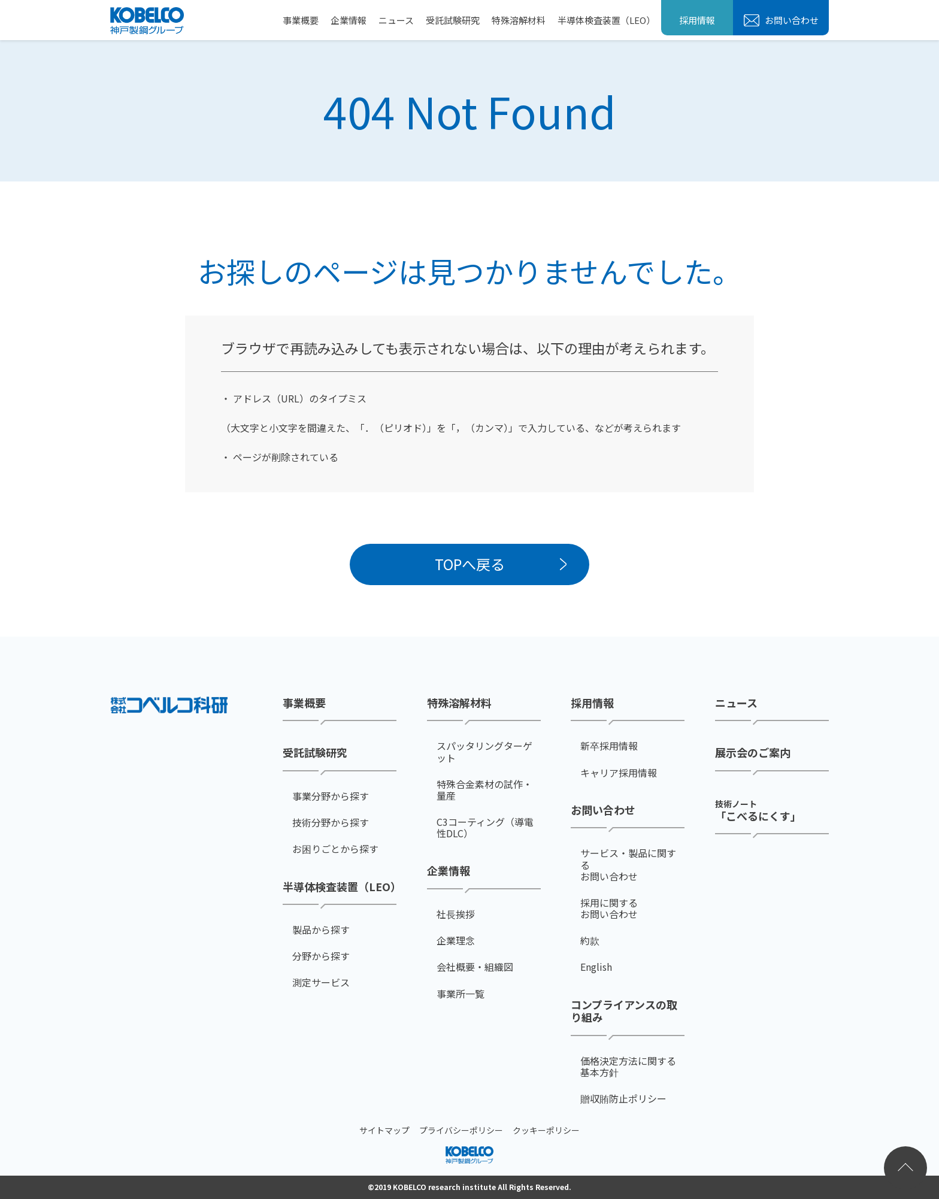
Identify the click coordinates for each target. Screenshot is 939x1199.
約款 (589, 940)
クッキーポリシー (546, 1130)
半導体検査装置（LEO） (606, 20)
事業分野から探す (330, 796)
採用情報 (697, 20)
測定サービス (321, 982)
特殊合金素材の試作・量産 (484, 790)
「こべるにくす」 (758, 810)
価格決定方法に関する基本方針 (628, 1066)
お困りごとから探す (335, 849)
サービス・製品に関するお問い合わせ (628, 864)
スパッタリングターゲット (484, 751)
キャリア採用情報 (618, 773)
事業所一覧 (460, 994)
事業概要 (301, 20)
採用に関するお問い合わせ (609, 908)
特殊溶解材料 (519, 20)
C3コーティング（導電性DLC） (485, 827)
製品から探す (321, 929)
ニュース (396, 20)
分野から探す (321, 956)
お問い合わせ (791, 20)
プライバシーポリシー (461, 1130)
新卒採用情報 (609, 746)
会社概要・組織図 (475, 967)
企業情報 (348, 20)
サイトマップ (384, 1130)
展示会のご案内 (752, 752)
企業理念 (456, 940)
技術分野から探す (330, 822)
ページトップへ (905, 1167)
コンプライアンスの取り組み (624, 1011)
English (596, 967)
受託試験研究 (453, 20)
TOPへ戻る (470, 563)
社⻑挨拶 (456, 914)
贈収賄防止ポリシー (623, 1098)
